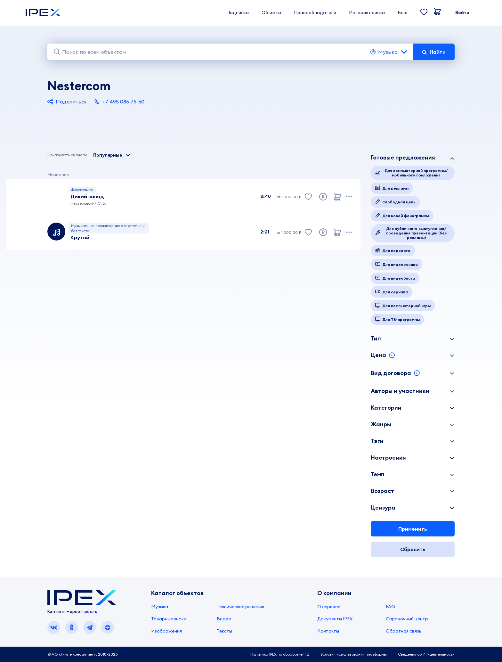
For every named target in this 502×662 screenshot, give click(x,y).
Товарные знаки (168, 619)
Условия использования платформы (353, 654)
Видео (224, 619)
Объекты (271, 12)
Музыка (389, 52)
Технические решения (240, 606)
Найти (434, 52)
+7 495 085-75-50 (119, 101)
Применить (412, 529)
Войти (462, 12)
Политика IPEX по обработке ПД (279, 654)
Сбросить (412, 549)
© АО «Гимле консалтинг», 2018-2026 (82, 654)
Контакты (328, 631)
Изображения (166, 631)
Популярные (111, 155)
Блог (403, 12)
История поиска (367, 12)
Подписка (237, 12)
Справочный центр (407, 619)
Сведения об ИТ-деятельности (426, 654)
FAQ (390, 606)
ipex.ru (91, 611)
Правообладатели (315, 12)
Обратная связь (403, 631)
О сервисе (328, 606)
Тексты (224, 631)
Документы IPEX (334, 619)
